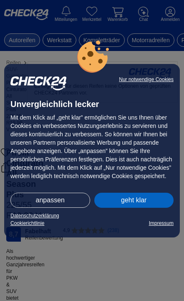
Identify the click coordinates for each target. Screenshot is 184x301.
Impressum (161, 223)
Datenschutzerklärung (34, 216)
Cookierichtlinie (27, 223)
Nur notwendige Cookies (146, 79)
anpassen (50, 200)
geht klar (133, 200)
